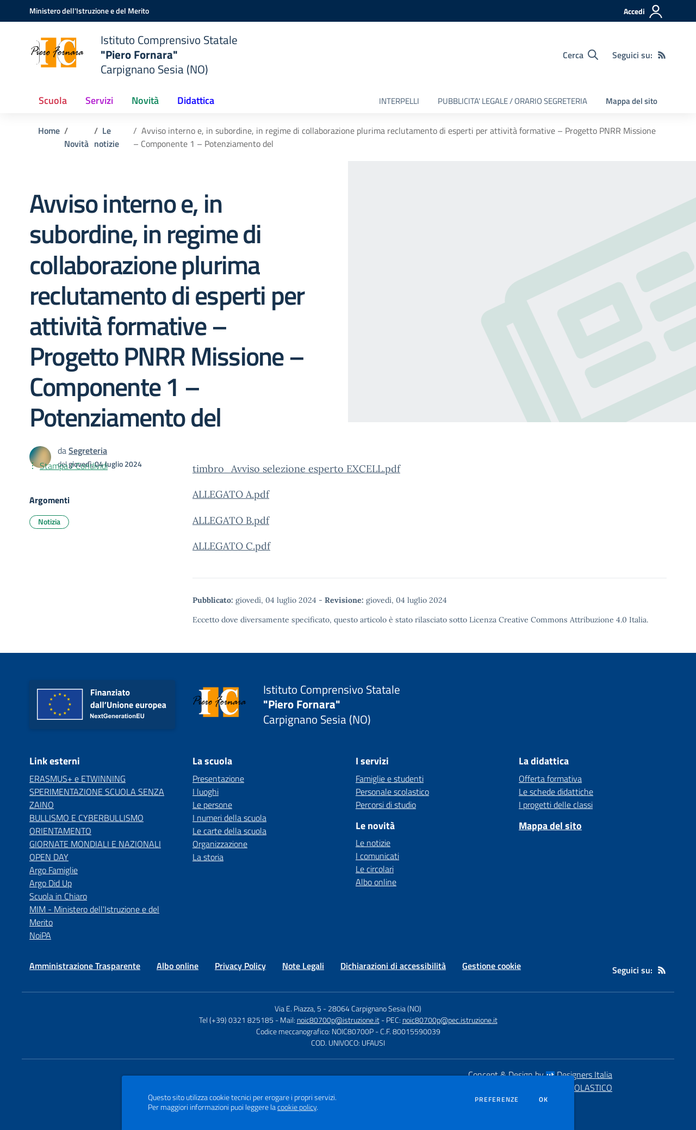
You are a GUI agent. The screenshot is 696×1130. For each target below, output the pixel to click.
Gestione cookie (491, 965)
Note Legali (303, 965)
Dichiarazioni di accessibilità (393, 965)
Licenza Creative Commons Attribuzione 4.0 (548, 620)
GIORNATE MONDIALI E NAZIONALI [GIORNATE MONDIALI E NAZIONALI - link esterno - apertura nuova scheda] (95, 843)
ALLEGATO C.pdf (231, 546)
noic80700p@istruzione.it (338, 1020)
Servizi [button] (99, 100)
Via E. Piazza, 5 (298, 1008)
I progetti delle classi (556, 804)
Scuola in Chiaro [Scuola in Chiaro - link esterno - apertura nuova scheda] (58, 896)
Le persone (212, 804)
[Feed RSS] (662, 55)
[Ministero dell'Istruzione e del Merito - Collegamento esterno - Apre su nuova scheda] (89, 10)
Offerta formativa (550, 778)
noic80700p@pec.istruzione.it (450, 1020)
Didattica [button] (195, 100)
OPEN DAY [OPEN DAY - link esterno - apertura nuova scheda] (49, 856)
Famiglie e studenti (390, 778)
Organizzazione (219, 843)
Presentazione (218, 778)
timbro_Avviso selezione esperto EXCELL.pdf (296, 468)
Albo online (376, 881)
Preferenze (497, 1099)
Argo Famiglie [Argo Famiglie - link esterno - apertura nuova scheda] (53, 869)
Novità (76, 143)
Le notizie (106, 137)
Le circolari (375, 868)
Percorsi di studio (386, 804)
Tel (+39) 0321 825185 (236, 1020)
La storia (207, 856)
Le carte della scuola (229, 830)
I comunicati (377, 855)
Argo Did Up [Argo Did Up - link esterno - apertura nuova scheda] (50, 883)
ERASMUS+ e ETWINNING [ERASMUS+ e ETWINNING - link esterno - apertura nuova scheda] (77, 778)
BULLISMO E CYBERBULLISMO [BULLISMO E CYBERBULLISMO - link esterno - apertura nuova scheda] (86, 817)
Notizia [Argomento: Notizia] (49, 521)
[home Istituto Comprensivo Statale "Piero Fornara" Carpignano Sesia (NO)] (133, 55)
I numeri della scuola (229, 817)
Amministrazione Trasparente (84, 965)
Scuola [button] (53, 100)
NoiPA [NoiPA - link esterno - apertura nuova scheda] (40, 935)
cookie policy (296, 1107)
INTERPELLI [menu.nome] (399, 101)
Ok (544, 1099)
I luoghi (205, 791)
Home (49, 130)
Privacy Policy (240, 965)
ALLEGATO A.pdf (230, 494)
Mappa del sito (631, 101)
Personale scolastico (392, 791)
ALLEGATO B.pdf (230, 520)
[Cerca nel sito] (580, 55)
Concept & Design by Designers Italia (540, 1074)
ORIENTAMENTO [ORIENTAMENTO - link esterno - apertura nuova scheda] (60, 830)
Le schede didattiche (556, 791)
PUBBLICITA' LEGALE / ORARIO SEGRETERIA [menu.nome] (512, 101)
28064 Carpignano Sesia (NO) (374, 1008)
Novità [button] (145, 100)
